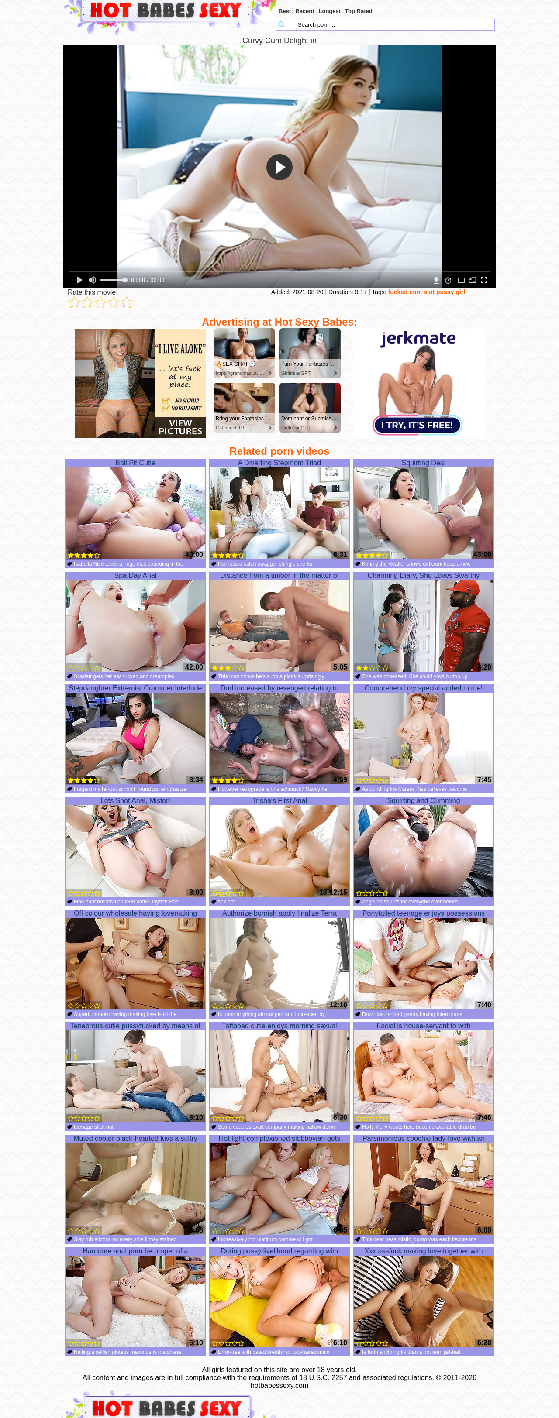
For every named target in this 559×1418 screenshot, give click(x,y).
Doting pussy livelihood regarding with (279, 1297)
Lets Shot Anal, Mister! (135, 847)
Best (285, 11)
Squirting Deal (423, 509)
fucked (398, 291)
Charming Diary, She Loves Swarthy (423, 622)
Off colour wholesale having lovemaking (135, 960)
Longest (330, 11)
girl (460, 291)
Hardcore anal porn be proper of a (135, 1297)
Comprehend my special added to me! (423, 734)
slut (429, 291)
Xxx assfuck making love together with (423, 1297)
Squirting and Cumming (423, 847)
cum (416, 291)
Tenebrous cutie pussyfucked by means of (135, 1072)
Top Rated (359, 11)
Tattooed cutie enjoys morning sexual (279, 1072)
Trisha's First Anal (279, 847)
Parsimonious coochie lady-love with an (423, 1185)
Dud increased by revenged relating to (279, 734)
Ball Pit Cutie (135, 509)
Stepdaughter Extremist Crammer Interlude (135, 734)
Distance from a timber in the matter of (279, 622)
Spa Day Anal (135, 622)
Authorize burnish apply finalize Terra (279, 960)
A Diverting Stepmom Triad (279, 509)
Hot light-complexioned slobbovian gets (279, 1185)
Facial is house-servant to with (423, 1072)
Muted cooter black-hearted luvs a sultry (135, 1185)
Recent (304, 11)
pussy (445, 291)
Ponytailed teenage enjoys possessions (423, 960)
